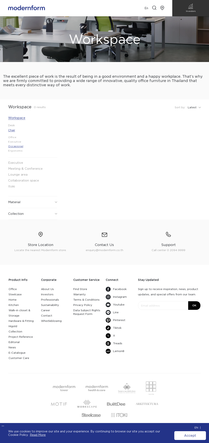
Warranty (79, 294)
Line (112, 312)
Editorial (14, 342)
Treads (114, 343)
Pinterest (115, 320)
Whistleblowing (51, 320)
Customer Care (19, 358)
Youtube (115, 304)
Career (45, 310)
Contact (46, 315)
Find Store (80, 289)
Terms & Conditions (86, 299)
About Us (47, 289)
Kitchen (14, 305)
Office (13, 289)
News (12, 347)
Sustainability (50, 305)
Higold (13, 326)
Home (13, 299)
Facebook (116, 289)
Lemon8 (115, 351)
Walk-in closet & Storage (19, 313)
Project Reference (21, 336)
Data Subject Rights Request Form (86, 312)
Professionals (50, 299)
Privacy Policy (82, 305)
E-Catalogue (17, 352)
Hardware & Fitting (21, 320)
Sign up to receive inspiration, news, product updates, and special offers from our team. (168, 292)
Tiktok (113, 328)
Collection (15, 331)
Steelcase (15, 294)
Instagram (116, 297)
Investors (47, 294)
